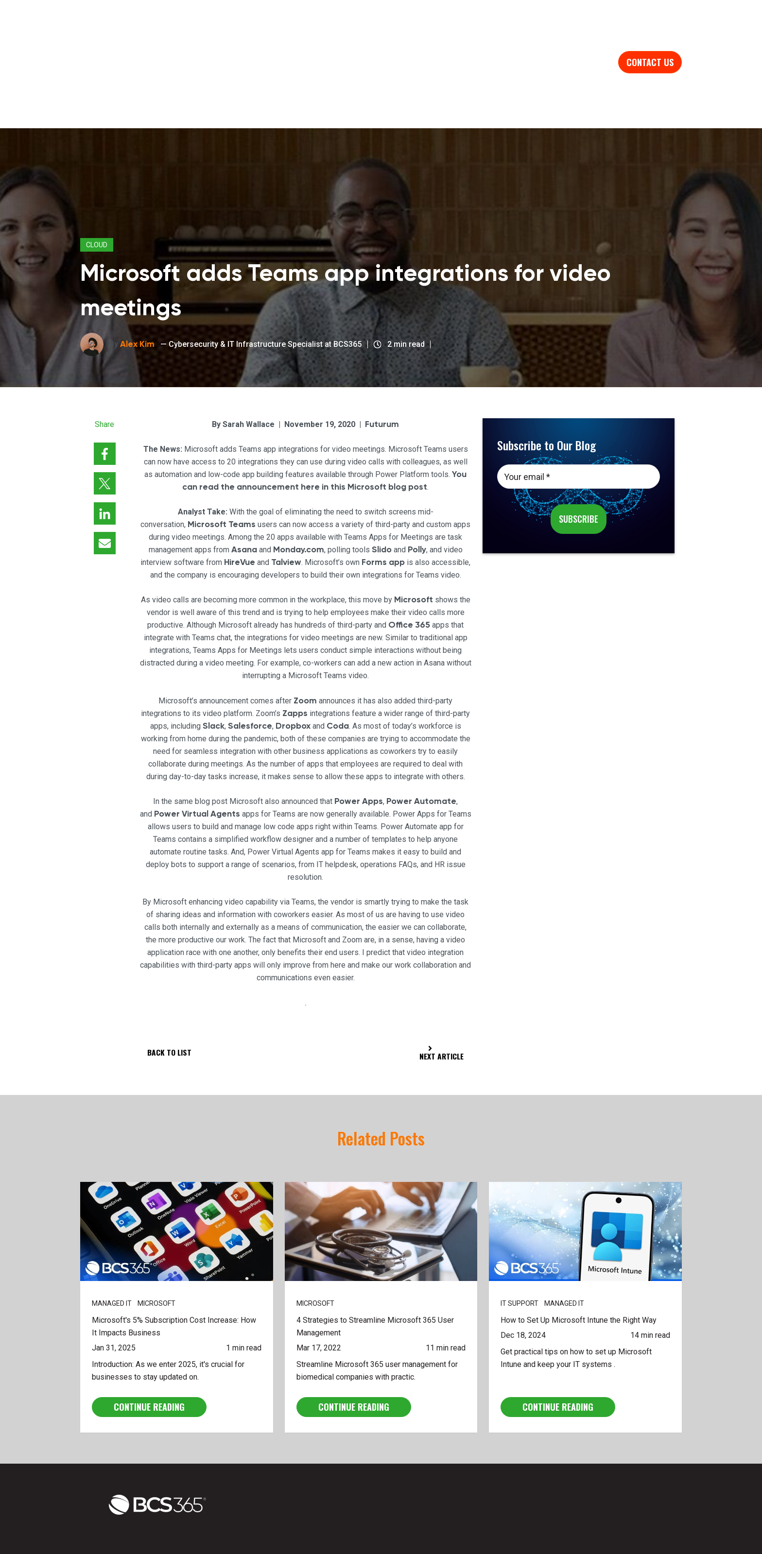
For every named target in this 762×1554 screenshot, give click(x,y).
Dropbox (293, 675)
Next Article (440, 1003)
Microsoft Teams (222, 474)
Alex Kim (137, 294)
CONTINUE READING (149, 1357)
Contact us (650, 38)
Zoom (305, 650)
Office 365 (409, 575)
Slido (382, 500)
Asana (244, 500)
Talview (286, 512)
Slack (213, 675)
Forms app (384, 512)
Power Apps (358, 751)
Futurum (382, 374)
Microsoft (413, 550)
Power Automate (421, 751)
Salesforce (249, 675)
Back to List (169, 1002)
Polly (417, 500)
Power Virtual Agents (197, 763)
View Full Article (305, 955)
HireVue (239, 512)
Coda (338, 675)
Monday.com (298, 500)
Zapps (295, 663)
